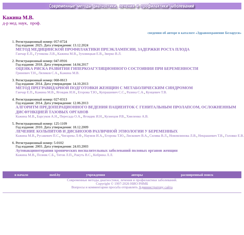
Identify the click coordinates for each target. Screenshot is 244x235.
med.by (55, 175)
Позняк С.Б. (45, 155)
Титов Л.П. (64, 155)
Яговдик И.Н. (66, 92)
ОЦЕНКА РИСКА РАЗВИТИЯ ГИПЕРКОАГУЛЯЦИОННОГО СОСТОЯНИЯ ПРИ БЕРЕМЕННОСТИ (107, 68)
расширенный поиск (197, 175)
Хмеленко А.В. (137, 116)
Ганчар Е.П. (24, 53)
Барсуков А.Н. (47, 116)
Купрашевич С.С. (112, 92)
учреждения (95, 175)
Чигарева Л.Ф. (71, 135)
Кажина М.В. (67, 53)
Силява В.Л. (158, 135)
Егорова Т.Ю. (88, 92)
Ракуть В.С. (83, 155)
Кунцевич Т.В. (156, 92)
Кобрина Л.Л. (103, 155)
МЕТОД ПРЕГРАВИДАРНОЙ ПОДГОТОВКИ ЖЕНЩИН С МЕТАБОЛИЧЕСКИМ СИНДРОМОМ (104, 88)
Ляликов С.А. (48, 73)
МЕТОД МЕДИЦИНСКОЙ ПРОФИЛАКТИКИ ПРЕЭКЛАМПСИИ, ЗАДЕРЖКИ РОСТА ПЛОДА (103, 49)
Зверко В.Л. (113, 53)
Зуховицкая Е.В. (91, 53)
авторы (137, 175)
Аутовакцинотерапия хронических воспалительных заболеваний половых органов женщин (97, 150)
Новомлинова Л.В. (182, 135)
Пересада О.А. (70, 116)
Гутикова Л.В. (45, 53)
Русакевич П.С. (48, 135)
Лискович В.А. (137, 135)
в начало (21, 175)
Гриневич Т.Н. (26, 73)
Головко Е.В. (234, 135)
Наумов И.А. (93, 135)
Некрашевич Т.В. (210, 135)
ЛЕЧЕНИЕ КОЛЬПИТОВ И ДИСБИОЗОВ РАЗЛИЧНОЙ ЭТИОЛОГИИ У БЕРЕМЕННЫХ (97, 131)
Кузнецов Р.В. (114, 116)
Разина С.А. (135, 92)
